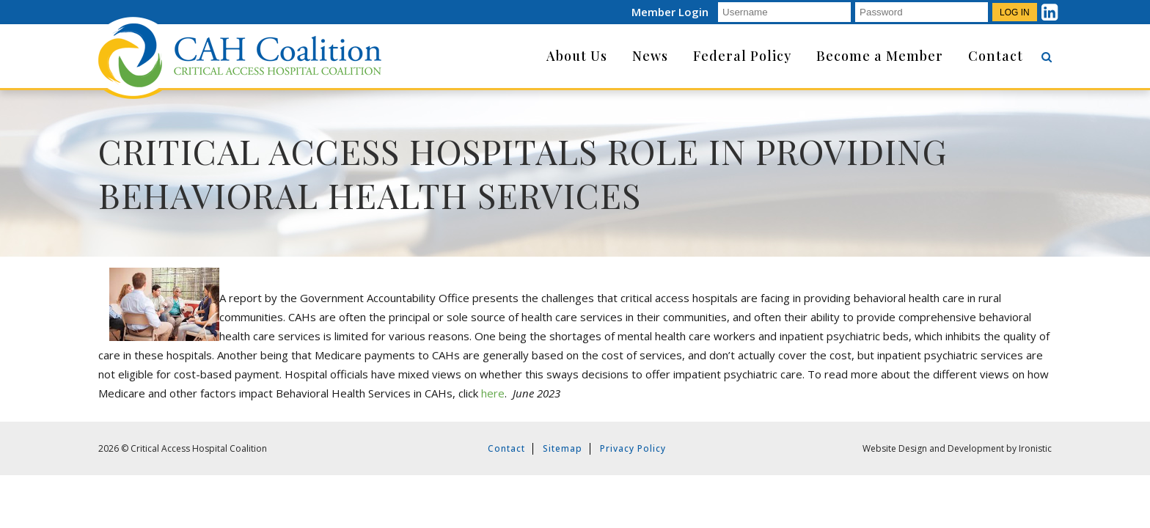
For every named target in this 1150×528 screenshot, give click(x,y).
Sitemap (562, 448)
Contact (506, 448)
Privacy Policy (633, 448)
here (493, 393)
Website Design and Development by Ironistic (957, 448)
